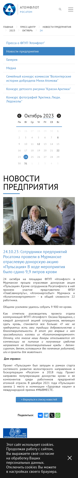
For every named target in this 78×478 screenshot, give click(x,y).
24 (41, 30)
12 (38, 143)
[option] (15, 433)
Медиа (11, 68)
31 (25, 163)
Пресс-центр (28, 26)
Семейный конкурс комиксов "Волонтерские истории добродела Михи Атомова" (38, 78)
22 (58, 150)
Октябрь (27, 30)
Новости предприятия (57, 26)
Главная (8, 26)
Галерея (11, 59)
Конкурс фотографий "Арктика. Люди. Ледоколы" (33, 99)
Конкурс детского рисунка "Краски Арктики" (38, 89)
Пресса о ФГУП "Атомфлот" (25, 43)
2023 (12, 30)
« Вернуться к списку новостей (39, 399)
